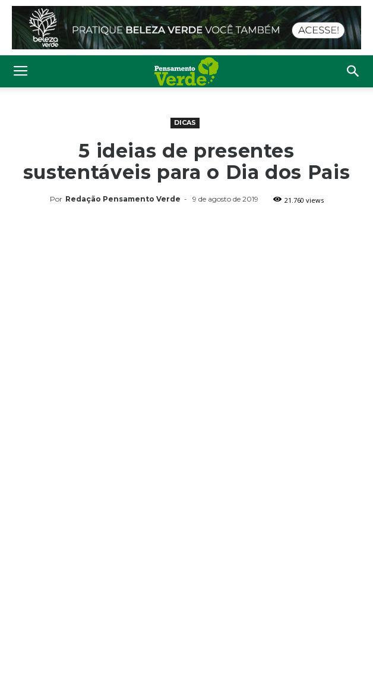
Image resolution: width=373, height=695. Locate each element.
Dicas (185, 122)
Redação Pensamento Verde (123, 198)
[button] (353, 71)
